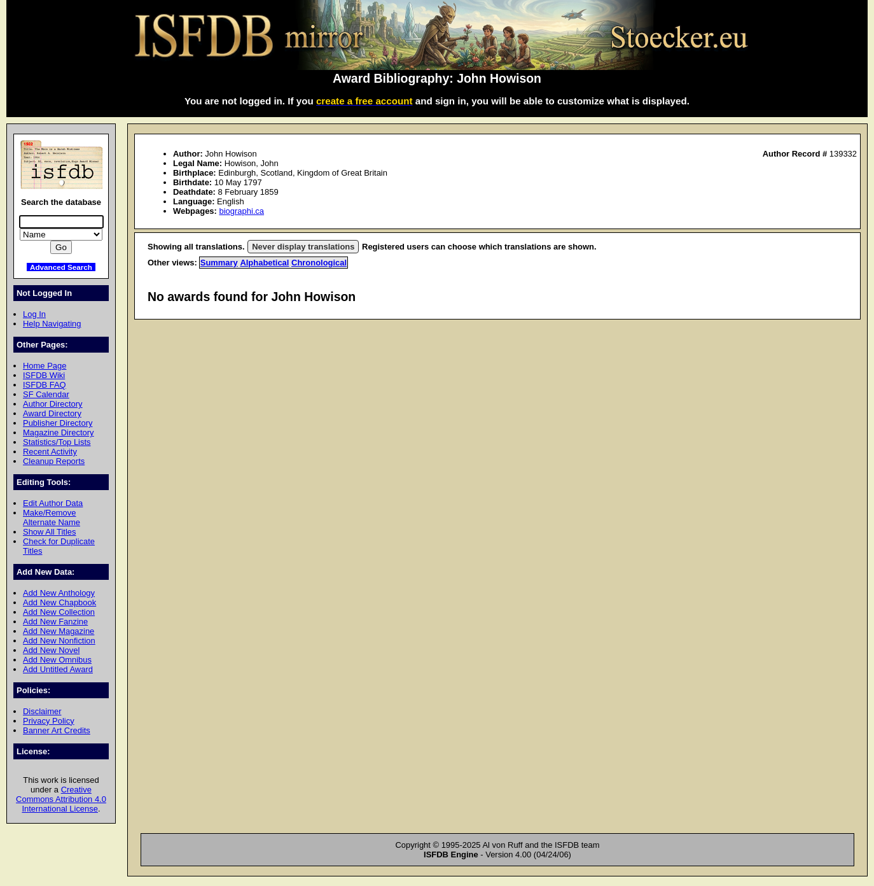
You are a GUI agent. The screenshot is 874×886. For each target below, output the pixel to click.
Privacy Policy (48, 721)
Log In (34, 314)
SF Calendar (46, 394)
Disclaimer (42, 711)
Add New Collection (59, 612)
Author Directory (53, 404)
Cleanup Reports (54, 461)
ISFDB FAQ (44, 385)
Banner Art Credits (56, 730)
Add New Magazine (58, 631)
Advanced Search (61, 267)
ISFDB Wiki (44, 375)
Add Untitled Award (58, 669)
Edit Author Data (53, 503)
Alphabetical (264, 262)
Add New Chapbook (59, 602)
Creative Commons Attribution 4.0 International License (61, 799)
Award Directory (52, 413)
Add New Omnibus (57, 659)
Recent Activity (50, 451)
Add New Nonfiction (59, 640)
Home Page (44, 365)
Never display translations (303, 246)
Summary (219, 262)
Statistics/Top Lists (57, 442)
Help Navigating (52, 323)
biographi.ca (241, 211)
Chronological (319, 262)
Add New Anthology (59, 593)
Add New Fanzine (55, 621)
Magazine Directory (58, 432)
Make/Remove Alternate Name (51, 517)
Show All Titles (49, 532)
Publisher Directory (57, 423)
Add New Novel (51, 650)
